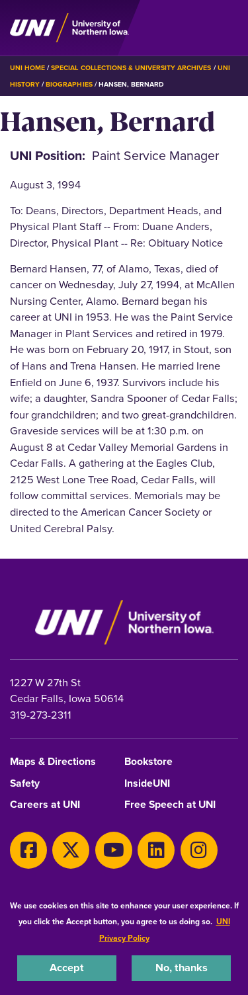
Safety (25, 784)
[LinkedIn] (156, 850)
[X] (70, 850)
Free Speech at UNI (170, 805)
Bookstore (148, 762)
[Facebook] (28, 850)
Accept (67, 967)
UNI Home (27, 68)
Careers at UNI (45, 805)
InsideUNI (147, 784)
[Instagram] (199, 850)
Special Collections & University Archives (131, 68)
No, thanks (181, 967)
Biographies (69, 84)
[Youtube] (113, 850)
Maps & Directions (53, 762)
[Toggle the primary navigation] (227, 27)
